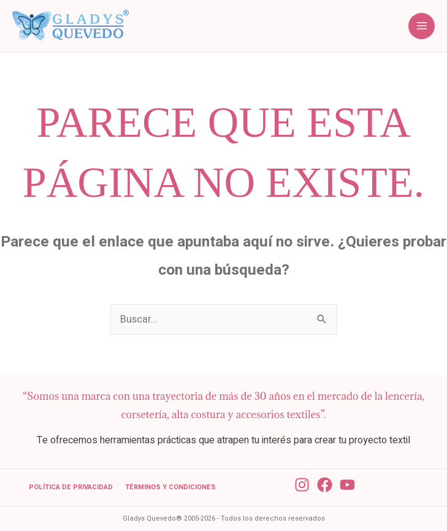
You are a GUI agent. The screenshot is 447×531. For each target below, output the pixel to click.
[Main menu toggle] (421, 26)
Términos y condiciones (170, 487)
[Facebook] (324, 484)
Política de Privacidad (71, 487)
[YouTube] (347, 484)
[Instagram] (302, 484)
